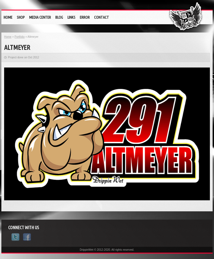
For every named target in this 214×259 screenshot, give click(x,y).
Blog (59, 17)
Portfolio (20, 36)
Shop (21, 17)
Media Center (40, 17)
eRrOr (85, 17)
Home (8, 17)
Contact (101, 17)
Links (71, 17)
